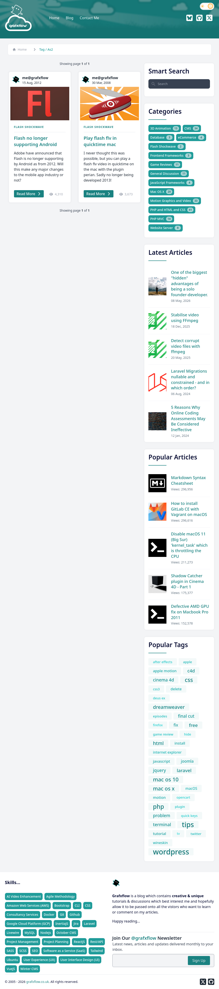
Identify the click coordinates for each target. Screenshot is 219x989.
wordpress (171, 851)
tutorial (159, 833)
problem (161, 816)
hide (187, 734)
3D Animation (164, 128)
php (158, 806)
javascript (161, 761)
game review (163, 734)
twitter (196, 833)
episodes (160, 716)
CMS (191, 128)
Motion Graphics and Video (174, 201)
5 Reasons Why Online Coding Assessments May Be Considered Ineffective (188, 418)
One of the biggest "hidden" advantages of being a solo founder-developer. (189, 283)
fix (175, 725)
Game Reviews (165, 164)
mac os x (164, 788)
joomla (187, 761)
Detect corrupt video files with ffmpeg (185, 346)
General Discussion (168, 173)
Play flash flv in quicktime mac (100, 141)
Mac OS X (161, 191)
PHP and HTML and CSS (172, 210)
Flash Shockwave (29, 127)
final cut (186, 716)
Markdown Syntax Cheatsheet (188, 480)
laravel (184, 770)
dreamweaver (169, 707)
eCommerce (191, 137)
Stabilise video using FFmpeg (185, 317)
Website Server (165, 228)
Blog (69, 17)
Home (54, 17)
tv (178, 833)
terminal (162, 824)
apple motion (165, 670)
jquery (159, 770)
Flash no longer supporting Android (35, 141)
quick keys (189, 815)
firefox (158, 725)
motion (159, 797)
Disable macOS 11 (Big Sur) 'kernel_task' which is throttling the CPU (189, 545)
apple (187, 662)
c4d (191, 671)
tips (188, 824)
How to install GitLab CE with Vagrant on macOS (189, 509)
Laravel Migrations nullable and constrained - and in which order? (190, 379)
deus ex (159, 698)
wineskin (160, 842)
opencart (183, 797)
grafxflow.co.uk (37, 982)
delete (176, 688)
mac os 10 (166, 779)
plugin (180, 806)
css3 (156, 689)
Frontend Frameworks (170, 155)
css (189, 680)
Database (161, 137)
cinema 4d (163, 680)
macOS (191, 788)
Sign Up (198, 960)
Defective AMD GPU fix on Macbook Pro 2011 (190, 611)
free (193, 725)
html (158, 743)
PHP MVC (161, 219)
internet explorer (167, 752)
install (180, 743)
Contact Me (89, 17)
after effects (162, 662)
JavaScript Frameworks (171, 182)
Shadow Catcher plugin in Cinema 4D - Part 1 (187, 581)
